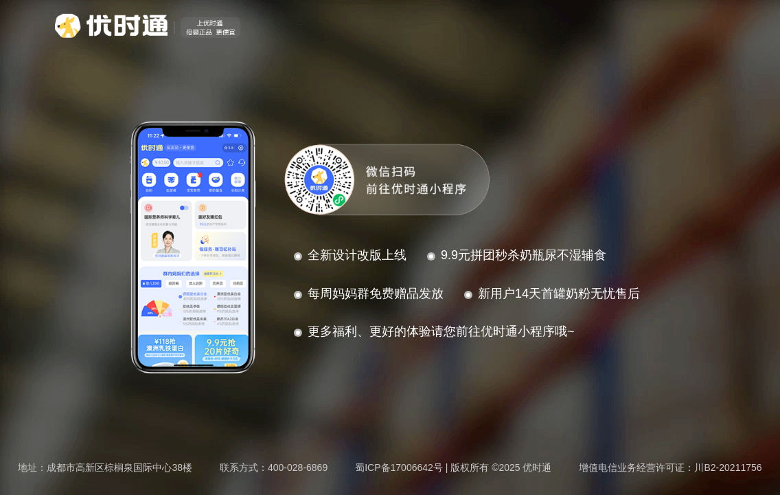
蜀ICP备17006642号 (399, 467)
